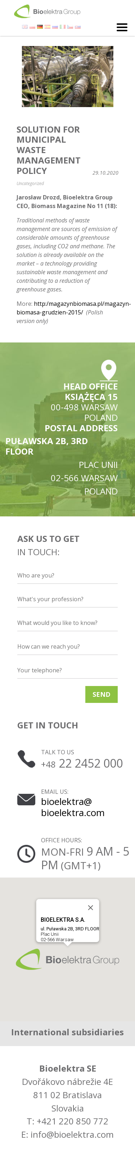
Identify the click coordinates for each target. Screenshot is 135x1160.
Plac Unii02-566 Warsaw (69, 929)
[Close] (90, 907)
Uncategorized (30, 183)
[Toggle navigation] (122, 27)
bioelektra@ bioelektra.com (73, 807)
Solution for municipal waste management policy (49, 150)
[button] (67, 959)
